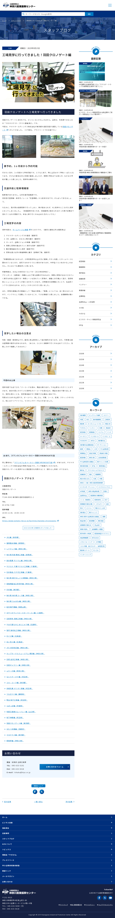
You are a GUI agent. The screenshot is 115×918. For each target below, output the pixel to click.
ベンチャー (83, 284)
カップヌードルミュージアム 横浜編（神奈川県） (26, 653)
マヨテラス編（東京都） (16, 735)
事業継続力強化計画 (86, 504)
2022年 (81, 377)
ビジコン (89, 508)
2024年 (81, 365)
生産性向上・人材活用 (87, 302)
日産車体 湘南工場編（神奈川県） (20, 619)
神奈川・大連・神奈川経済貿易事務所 (91, 483)
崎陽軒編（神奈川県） (15, 741)
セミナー (106, 415)
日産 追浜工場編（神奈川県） (18, 659)
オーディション (102, 445)
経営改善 (83, 457)
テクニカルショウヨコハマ (96, 470)
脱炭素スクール (85, 550)
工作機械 (98, 542)
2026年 (81, 353)
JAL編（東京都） (13, 537)
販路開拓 (82, 267)
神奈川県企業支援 (93, 491)
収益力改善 (92, 453)
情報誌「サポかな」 (10, 855)
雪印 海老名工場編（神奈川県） (19, 630)
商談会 (88, 449)
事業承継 (82, 290)
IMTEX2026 (95, 538)
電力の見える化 (85, 479)
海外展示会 (101, 440)
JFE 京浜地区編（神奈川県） (18, 648)
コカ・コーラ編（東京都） (17, 682)
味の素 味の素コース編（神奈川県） (21, 595)
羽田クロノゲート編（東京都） (19, 723)
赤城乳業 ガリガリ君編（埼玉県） (20, 688)
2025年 (81, 359)
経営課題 (92, 521)
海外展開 (83, 415)
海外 (90, 474)
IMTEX (93, 440)
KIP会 (81, 325)
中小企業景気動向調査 (11, 865)
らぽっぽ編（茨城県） (15, 706)
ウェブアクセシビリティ (105, 905)
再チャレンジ (93, 512)
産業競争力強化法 (85, 525)
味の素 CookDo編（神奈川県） (19, 601)
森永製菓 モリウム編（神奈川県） (20, 560)
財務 (101, 428)
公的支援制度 (102, 457)
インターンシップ (85, 554)
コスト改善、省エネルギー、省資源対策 (92, 546)
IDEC (87, 419)
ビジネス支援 (7, 823)
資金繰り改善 (104, 453)
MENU (110, 5)
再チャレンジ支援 (102, 462)
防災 (81, 508)
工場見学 (107, 419)
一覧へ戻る (38, 802)
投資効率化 (97, 500)
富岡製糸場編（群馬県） (16, 543)
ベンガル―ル (106, 436)
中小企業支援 (104, 449)
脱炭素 (82, 424)
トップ (4, 21)
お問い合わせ (7, 882)
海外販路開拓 (97, 419)
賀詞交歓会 (102, 466)
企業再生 (82, 296)
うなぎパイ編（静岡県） (16, 694)
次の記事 (70, 802)
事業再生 (83, 453)
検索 (89, 14)
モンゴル (96, 550)
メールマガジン (8, 876)
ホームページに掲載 (20, 230)
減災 (107, 504)
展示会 (82, 470)
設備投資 (82, 279)
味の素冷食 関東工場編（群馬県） (20, 555)
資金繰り (108, 428)
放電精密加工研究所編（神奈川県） (20, 584)
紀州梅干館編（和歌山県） (17, 607)
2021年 (81, 382)
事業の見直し (84, 529)
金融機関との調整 (97, 529)
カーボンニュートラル (94, 424)
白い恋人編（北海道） (15, 642)
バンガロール (95, 436)
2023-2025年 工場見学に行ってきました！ (38, 528)
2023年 (81, 371)
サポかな (82, 313)
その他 (81, 308)
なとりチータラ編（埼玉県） (18, 677)
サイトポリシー (90, 905)
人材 (95, 449)
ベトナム (101, 432)
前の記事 (6, 802)
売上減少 (97, 525)
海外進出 (82, 273)
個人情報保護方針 (76, 905)
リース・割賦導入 (85, 500)
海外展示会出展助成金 (87, 445)
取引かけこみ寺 (100, 508)
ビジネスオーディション (87, 487)
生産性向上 (83, 495)
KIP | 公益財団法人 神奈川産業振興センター (19, 5)
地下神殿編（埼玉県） (15, 717)
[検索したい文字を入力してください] (53, 14)
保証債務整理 (84, 538)
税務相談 (92, 432)
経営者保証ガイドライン (102, 533)
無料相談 (101, 521)
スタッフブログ (16, 21)
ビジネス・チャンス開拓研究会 (90, 319)
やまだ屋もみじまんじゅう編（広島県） (22, 624)
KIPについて (7, 844)
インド (109, 432)
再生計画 (83, 521)
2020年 (81, 388)
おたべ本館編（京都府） (16, 729)
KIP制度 (82, 491)
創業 (81, 449)
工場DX (105, 491)
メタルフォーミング (86, 542)
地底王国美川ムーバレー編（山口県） (21, 712)
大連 (94, 479)
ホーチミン (83, 436)
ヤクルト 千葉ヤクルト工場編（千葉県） (22, 566)
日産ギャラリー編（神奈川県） (19, 665)
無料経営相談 (84, 466)
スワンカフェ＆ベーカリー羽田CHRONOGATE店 (33, 462)
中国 (101, 479)
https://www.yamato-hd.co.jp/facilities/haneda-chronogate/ (29, 521)
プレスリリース (8, 860)
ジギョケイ (99, 504)
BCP (106, 500)
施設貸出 (5, 828)
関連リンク (6, 871)
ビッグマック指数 (94, 415)
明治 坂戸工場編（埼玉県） (17, 700)
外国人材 (107, 424)
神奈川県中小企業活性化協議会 (89, 516)
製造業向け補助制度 (97, 495)
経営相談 (82, 261)
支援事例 (5, 833)
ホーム (4, 817)
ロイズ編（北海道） (14, 636)
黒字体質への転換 (85, 533)
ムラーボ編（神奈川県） (16, 671)
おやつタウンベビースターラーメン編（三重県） (25, 613)
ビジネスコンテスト (104, 487)
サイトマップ (64, 905)
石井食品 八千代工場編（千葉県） (20, 572)
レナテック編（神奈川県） (17, 549)
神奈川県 (92, 457)
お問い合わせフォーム (54, 767)
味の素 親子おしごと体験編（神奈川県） (22, 578)
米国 (81, 419)
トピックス (6, 849)
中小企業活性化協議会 (87, 462)
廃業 (104, 516)
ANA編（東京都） (14, 589)
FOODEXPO (83, 440)
